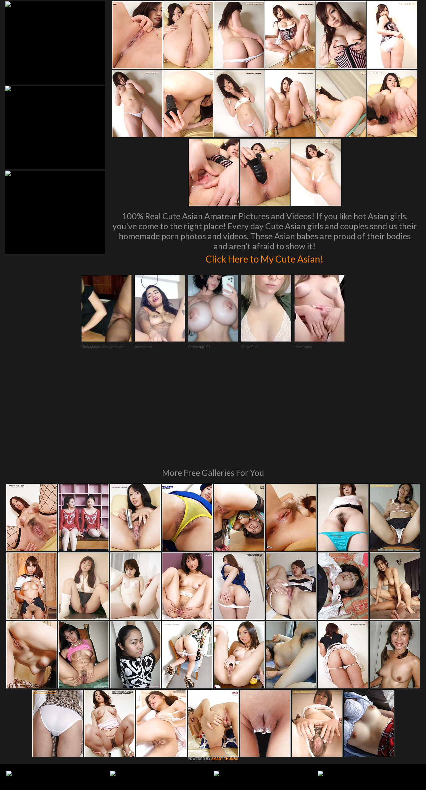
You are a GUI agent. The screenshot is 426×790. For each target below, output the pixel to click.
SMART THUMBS (224, 668)
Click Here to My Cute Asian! (264, 258)
